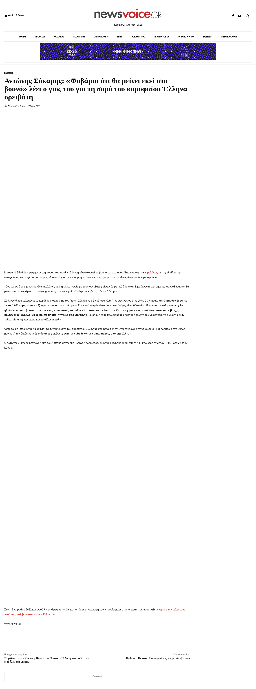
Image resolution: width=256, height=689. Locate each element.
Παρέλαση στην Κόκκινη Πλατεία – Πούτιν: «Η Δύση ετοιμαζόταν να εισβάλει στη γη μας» (47, 660)
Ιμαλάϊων (152, 272)
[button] (247, 16)
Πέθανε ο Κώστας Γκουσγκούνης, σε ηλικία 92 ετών (158, 658)
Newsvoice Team (16, 106)
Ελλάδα (8, 73)
